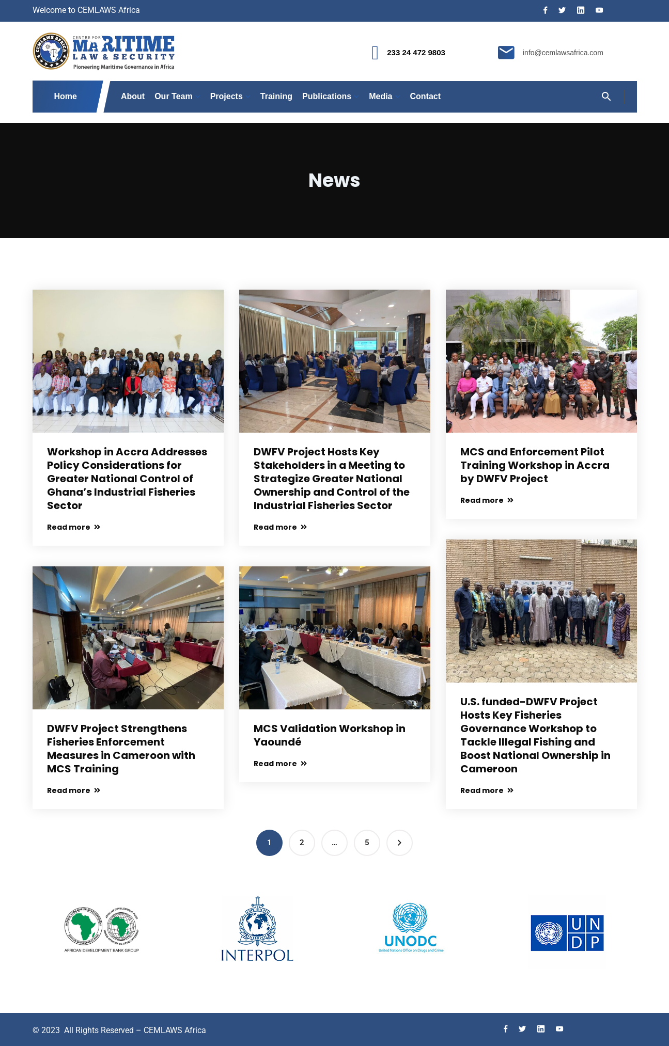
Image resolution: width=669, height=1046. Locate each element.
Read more (73, 527)
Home (66, 97)
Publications (326, 96)
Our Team (173, 96)
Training (276, 96)
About (133, 96)
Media (380, 96)
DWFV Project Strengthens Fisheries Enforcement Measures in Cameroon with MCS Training (121, 748)
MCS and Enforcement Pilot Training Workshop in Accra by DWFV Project (535, 465)
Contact (425, 96)
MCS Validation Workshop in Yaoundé (330, 735)
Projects (226, 96)
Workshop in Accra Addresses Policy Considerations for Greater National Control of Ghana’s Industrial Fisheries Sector (127, 478)
